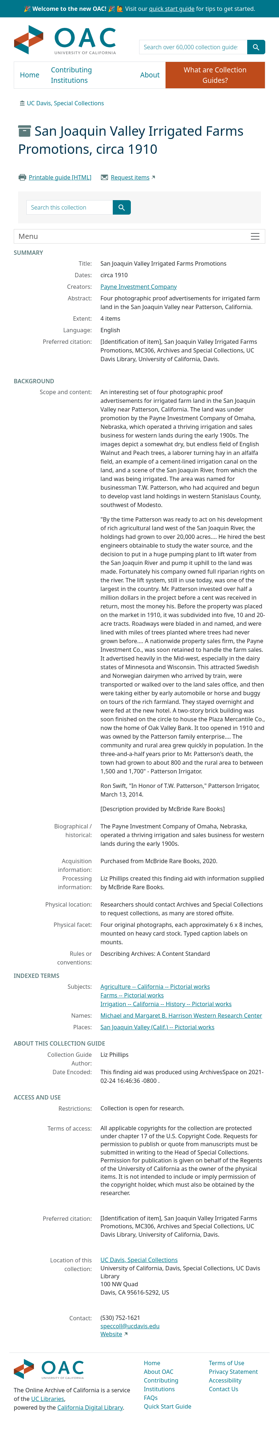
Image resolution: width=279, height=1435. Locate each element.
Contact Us (223, 1389)
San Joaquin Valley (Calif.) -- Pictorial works (157, 1027)
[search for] (193, 47)
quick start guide (171, 9)
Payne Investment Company (138, 287)
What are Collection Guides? (215, 75)
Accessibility (225, 1380)
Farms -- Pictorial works (132, 995)
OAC (65, 40)
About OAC (158, 1372)
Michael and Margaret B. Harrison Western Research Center (181, 1016)
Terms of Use (226, 1363)
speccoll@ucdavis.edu (130, 1326)
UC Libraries (47, 1399)
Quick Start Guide (168, 1406)
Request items (130, 177)
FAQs (151, 1398)
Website (111, 1334)
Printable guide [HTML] (60, 177)
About (150, 75)
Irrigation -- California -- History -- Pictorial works (166, 1004)
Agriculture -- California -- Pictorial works (155, 987)
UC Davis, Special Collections (65, 103)
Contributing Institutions (71, 75)
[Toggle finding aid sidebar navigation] (139, 236)
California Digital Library (90, 1407)
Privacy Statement (233, 1372)
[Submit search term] (256, 47)
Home (29, 75)
